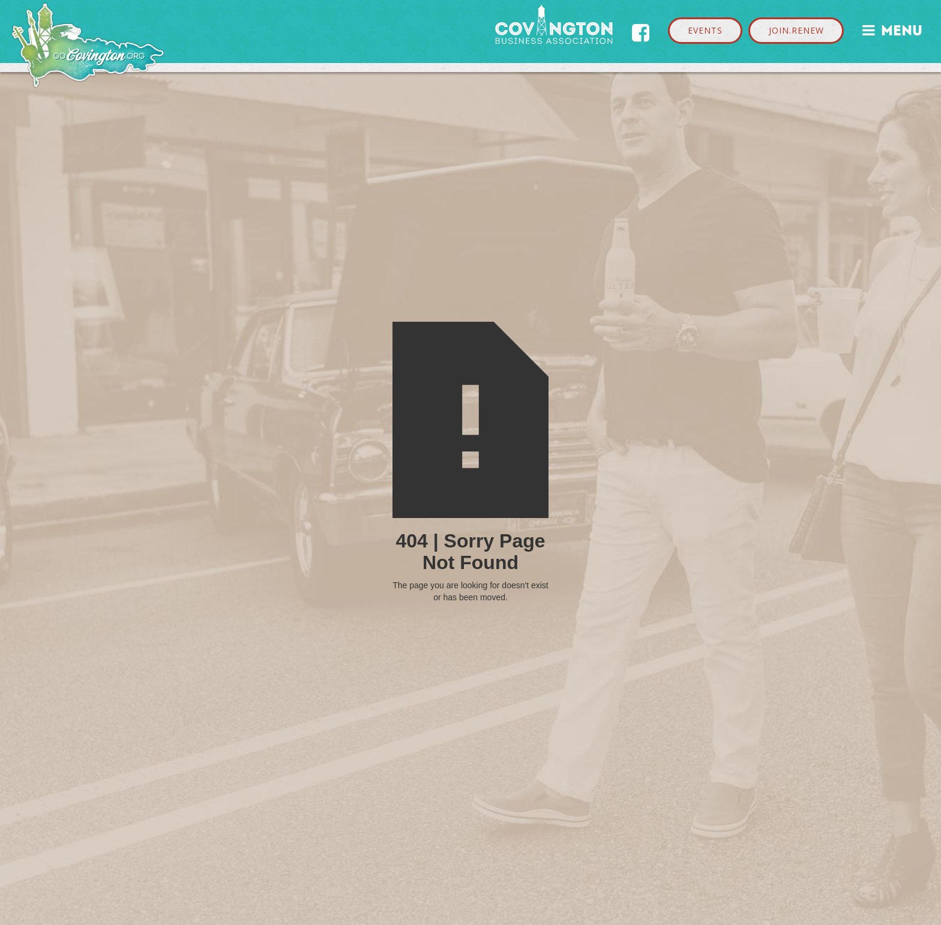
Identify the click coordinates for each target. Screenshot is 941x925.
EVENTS (705, 30)
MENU (892, 29)
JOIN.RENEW (796, 30)
